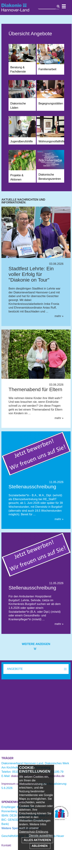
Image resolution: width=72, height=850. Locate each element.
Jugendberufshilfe (21, 141)
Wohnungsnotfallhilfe (51, 141)
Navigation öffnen (64, 6)
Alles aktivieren (37, 840)
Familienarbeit (47, 69)
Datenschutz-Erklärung (33, 831)
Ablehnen (40, 845)
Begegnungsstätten (50, 103)
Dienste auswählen (41, 835)
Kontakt (6, 845)
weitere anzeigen (36, 644)
